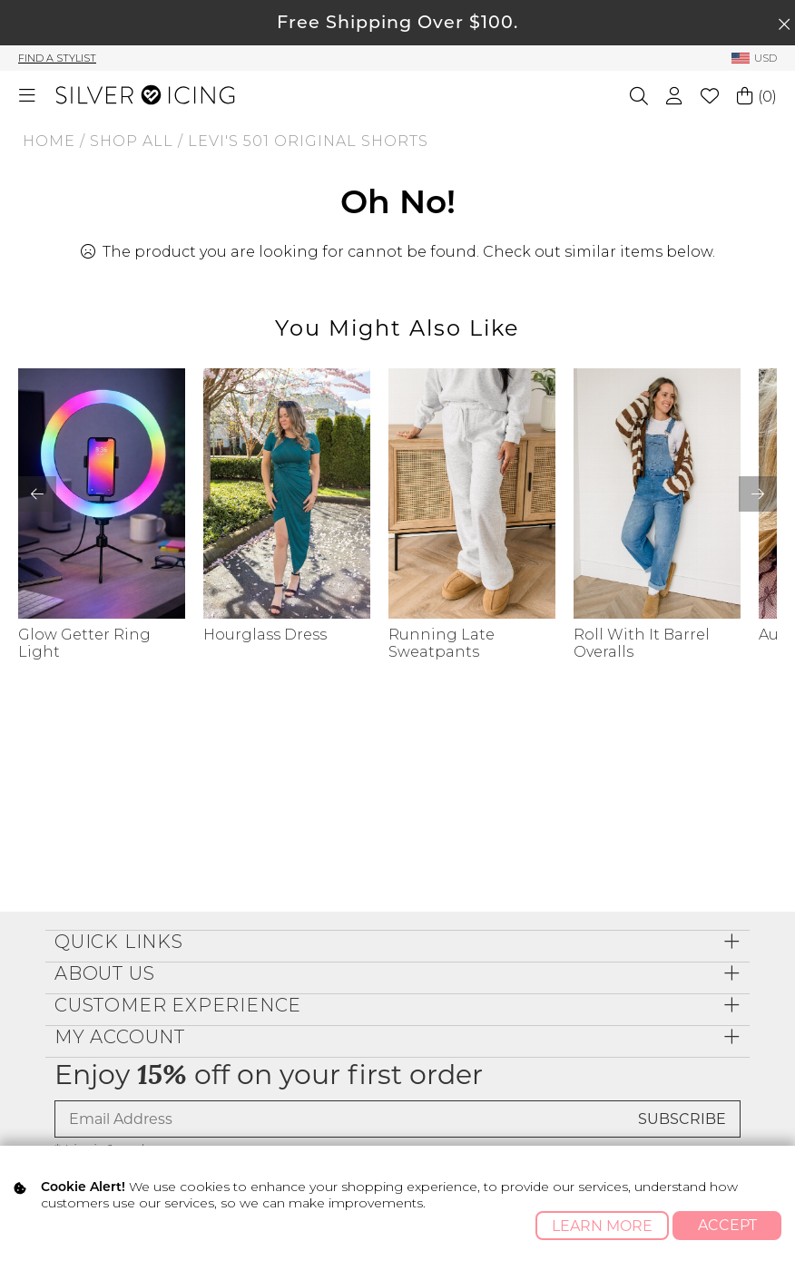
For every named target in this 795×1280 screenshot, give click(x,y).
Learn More (602, 1226)
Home (49, 141)
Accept (727, 1225)
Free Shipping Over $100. (397, 22)
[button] (758, 494)
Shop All (131, 141)
